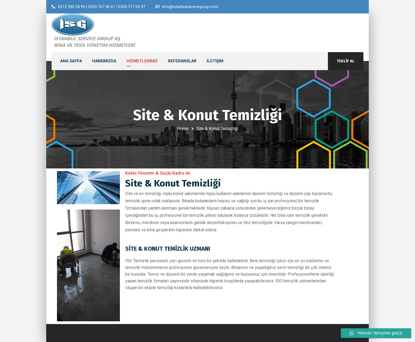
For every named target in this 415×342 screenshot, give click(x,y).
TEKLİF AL (346, 61)
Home (182, 128)
